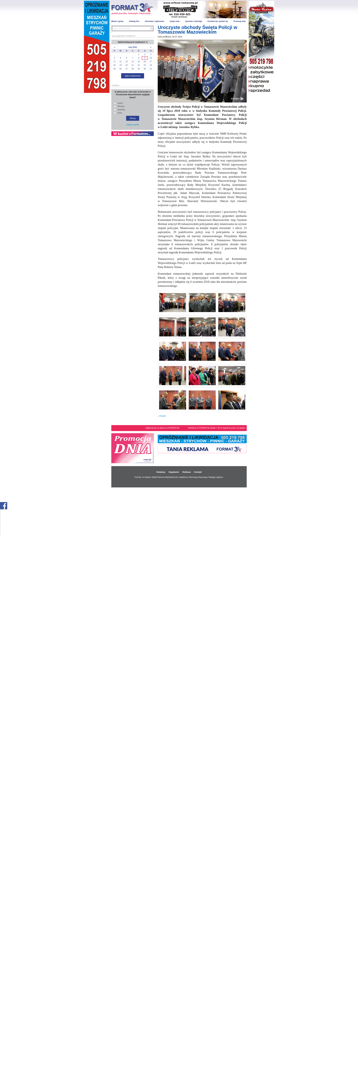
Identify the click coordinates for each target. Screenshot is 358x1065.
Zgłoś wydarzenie (133, 76)
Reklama (186, 472)
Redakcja (160, 472)
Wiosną (120, 106)
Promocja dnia (239, 21)
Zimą (119, 113)
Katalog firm (134, 21)
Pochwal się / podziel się (218, 21)
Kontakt (198, 472)
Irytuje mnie (174, 21)
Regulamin (174, 472)
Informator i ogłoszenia (154, 21)
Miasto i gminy (117, 21)
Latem (120, 103)
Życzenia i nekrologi (193, 21)
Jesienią (121, 109)
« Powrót (162, 416)
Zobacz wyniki (132, 124)
